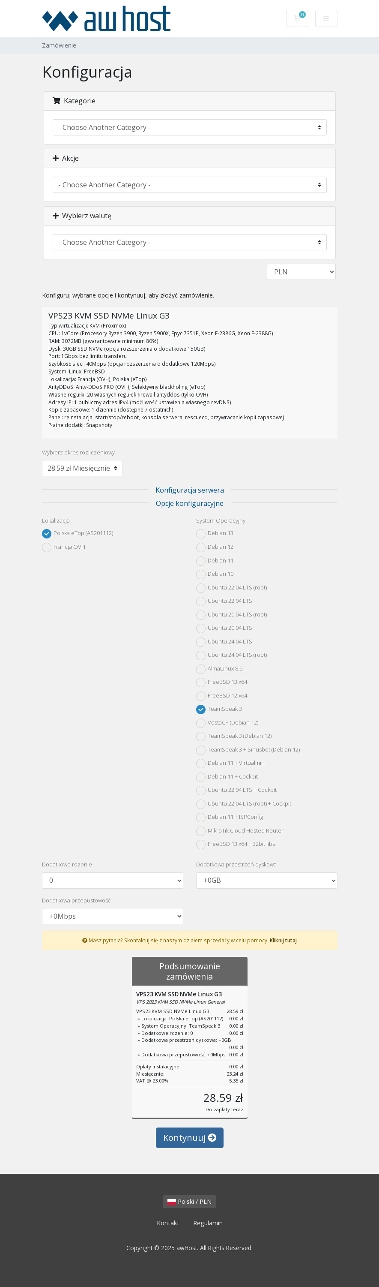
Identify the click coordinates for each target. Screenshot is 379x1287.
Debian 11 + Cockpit (227, 777)
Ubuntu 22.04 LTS (224, 601)
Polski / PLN (189, 1201)
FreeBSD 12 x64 (221, 696)
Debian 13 (214, 533)
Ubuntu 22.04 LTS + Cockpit (236, 790)
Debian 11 (214, 561)
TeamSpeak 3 (219, 709)
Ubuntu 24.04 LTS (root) (231, 655)
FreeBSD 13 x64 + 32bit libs (235, 844)
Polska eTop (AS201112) (77, 533)
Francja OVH (63, 547)
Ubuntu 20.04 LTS (224, 628)
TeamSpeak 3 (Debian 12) (234, 736)
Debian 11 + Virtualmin (230, 763)
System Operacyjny (220, 520)
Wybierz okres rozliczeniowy (78, 452)
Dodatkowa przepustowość (76, 900)
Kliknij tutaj (283, 940)
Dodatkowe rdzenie (67, 864)
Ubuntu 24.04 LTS (224, 642)
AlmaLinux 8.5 (219, 669)
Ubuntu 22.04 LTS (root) (231, 588)
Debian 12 (214, 547)
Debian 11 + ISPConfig (229, 817)
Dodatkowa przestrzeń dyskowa (236, 864)
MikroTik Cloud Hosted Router (240, 831)
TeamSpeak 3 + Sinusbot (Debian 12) (248, 750)
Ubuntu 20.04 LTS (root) (231, 615)
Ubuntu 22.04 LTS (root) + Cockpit (243, 804)
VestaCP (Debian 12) (227, 723)
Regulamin (208, 1223)
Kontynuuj (189, 1137)
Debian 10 (214, 574)
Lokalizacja (56, 520)
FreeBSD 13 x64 (221, 682)
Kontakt (168, 1223)
